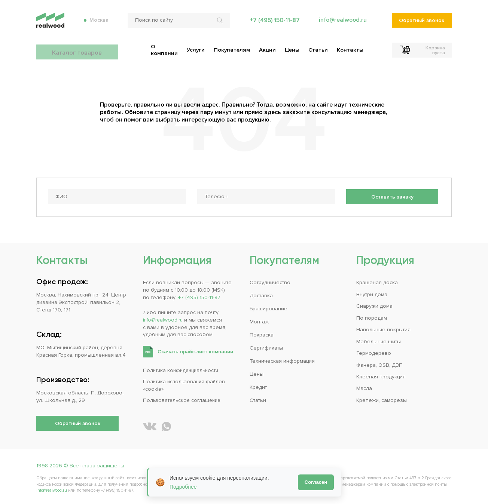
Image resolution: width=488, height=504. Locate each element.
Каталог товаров (77, 48)
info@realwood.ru (342, 22)
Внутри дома (371, 293)
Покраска (262, 334)
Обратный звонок (421, 22)
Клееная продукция (381, 375)
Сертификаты (266, 347)
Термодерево (373, 352)
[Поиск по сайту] (178, 22)
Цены (256, 373)
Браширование (268, 307)
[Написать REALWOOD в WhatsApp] (166, 425)
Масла (364, 387)
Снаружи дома (374, 305)
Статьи (258, 399)
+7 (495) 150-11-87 (273, 22)
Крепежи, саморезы (381, 399)
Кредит (258, 386)
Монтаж (259, 320)
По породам (371, 316)
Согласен (316, 482)
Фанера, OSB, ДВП (379, 363)
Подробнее (183, 487)
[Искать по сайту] (220, 22)
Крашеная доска (377, 281)
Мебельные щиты (378, 340)
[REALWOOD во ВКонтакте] (149, 425)
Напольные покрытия (383, 328)
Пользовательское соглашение (183, 399)
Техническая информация (282, 360)
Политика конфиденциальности (182, 369)
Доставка (261, 294)
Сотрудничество (270, 281)
